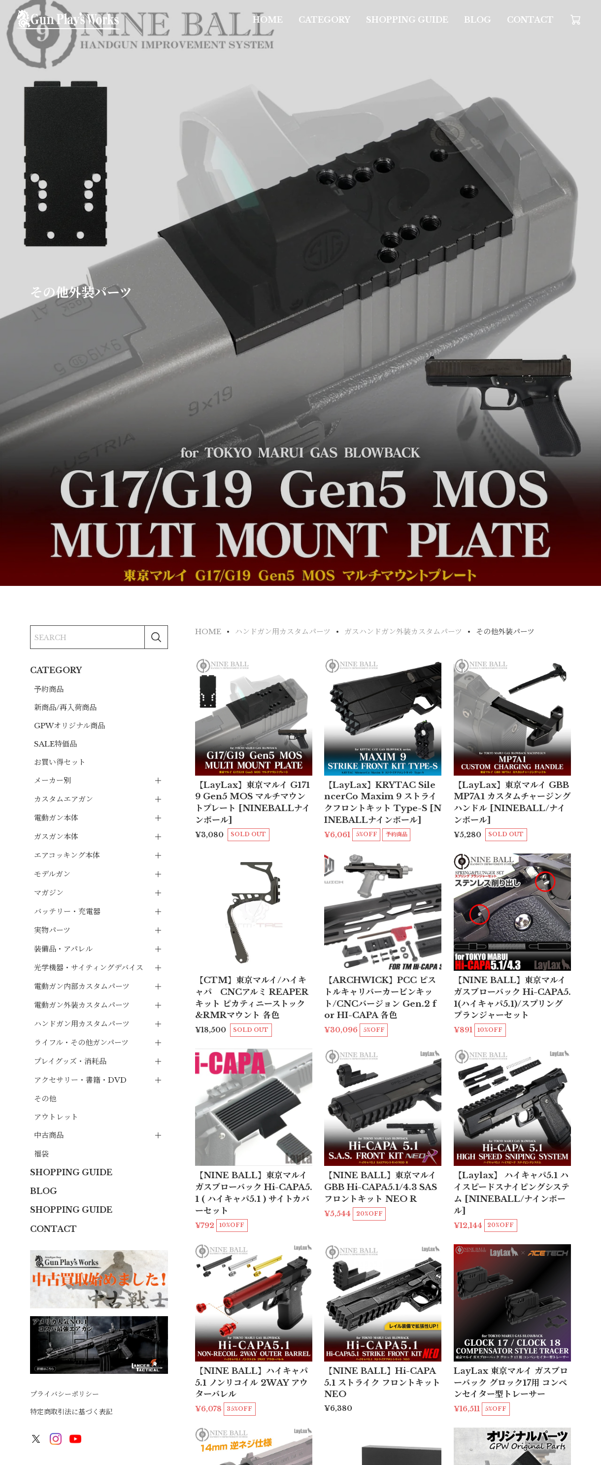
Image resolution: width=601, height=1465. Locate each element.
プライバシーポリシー (64, 1394)
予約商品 (49, 689)
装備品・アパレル (63, 949)
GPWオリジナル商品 (69, 725)
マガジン (49, 892)
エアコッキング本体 (67, 855)
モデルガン (52, 874)
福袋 (41, 1153)
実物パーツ (52, 930)
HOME (268, 20)
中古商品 (49, 1135)
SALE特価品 (55, 744)
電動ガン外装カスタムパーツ (82, 1005)
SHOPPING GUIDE (407, 20)
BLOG (477, 20)
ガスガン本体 (56, 836)
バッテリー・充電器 (67, 911)
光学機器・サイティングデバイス (88, 967)
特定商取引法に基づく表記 (71, 1411)
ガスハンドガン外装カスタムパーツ (403, 631)
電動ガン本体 (56, 817)
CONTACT (530, 20)
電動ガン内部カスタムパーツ (82, 986)
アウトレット (56, 1117)
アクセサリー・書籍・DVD (80, 1080)
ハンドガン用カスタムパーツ (82, 1023)
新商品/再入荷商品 (65, 707)
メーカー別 (52, 780)
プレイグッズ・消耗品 (70, 1061)
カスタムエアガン (63, 799)
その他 (45, 1098)
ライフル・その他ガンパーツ (81, 1042)
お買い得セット (60, 762)
